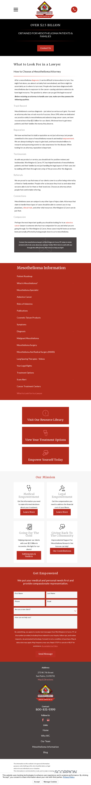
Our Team (45, 741)
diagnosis (35, 80)
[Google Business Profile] (48, 720)
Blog (45, 752)
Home (45, 730)
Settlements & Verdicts (29, 555)
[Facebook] (42, 720)
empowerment (68, 139)
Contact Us (45, 48)
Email (49, 601)
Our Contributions (62, 551)
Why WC (45, 735)
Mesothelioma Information (45, 747)
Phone (17, 601)
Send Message (45, 654)
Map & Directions (45, 679)
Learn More (29, 512)
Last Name (51, 593)
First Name (19, 593)
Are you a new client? (23, 609)
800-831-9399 (45, 709)
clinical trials (27, 208)
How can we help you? (23, 617)
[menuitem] (45, 276)
